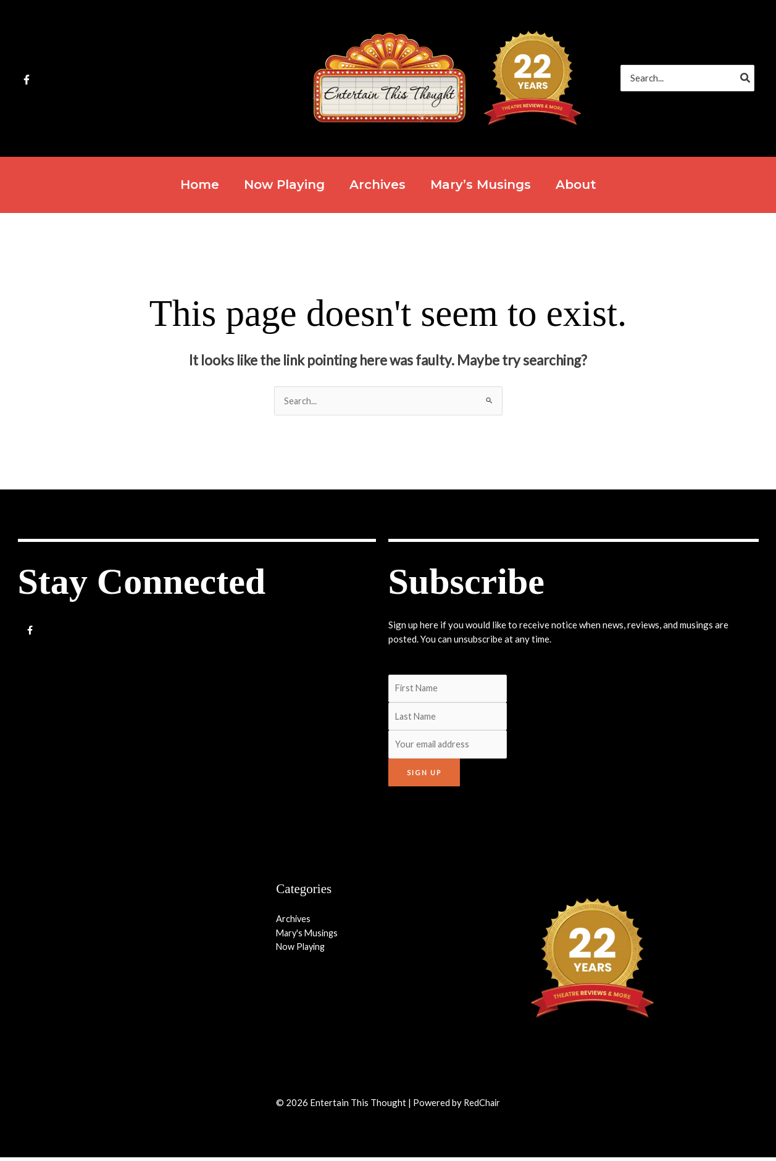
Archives (294, 922)
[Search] (746, 78)
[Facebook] (26, 80)
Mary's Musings (308, 935)
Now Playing (302, 949)
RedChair (482, 1106)
